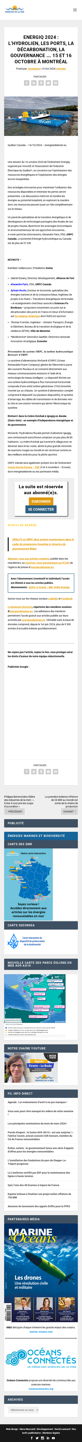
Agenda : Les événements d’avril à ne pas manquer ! (37, 1102)
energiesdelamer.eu (42, 567)
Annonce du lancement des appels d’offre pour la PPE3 (39, 1206)
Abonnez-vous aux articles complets (28, 558)
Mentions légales (51, 1433)
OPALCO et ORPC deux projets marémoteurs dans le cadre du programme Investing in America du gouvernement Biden (43, 544)
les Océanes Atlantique (27, 316)
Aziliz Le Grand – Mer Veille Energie (49, 587)
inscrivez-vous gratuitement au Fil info (47, 562)
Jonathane (34, 68)
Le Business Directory (20, 607)
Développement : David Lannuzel (53, 1429)
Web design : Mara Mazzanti (20, 1429)
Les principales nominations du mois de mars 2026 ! (37, 1123)
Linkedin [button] (53, 598)
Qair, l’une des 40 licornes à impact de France (33, 1185)
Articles (61, 68)
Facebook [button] (66, 598)
